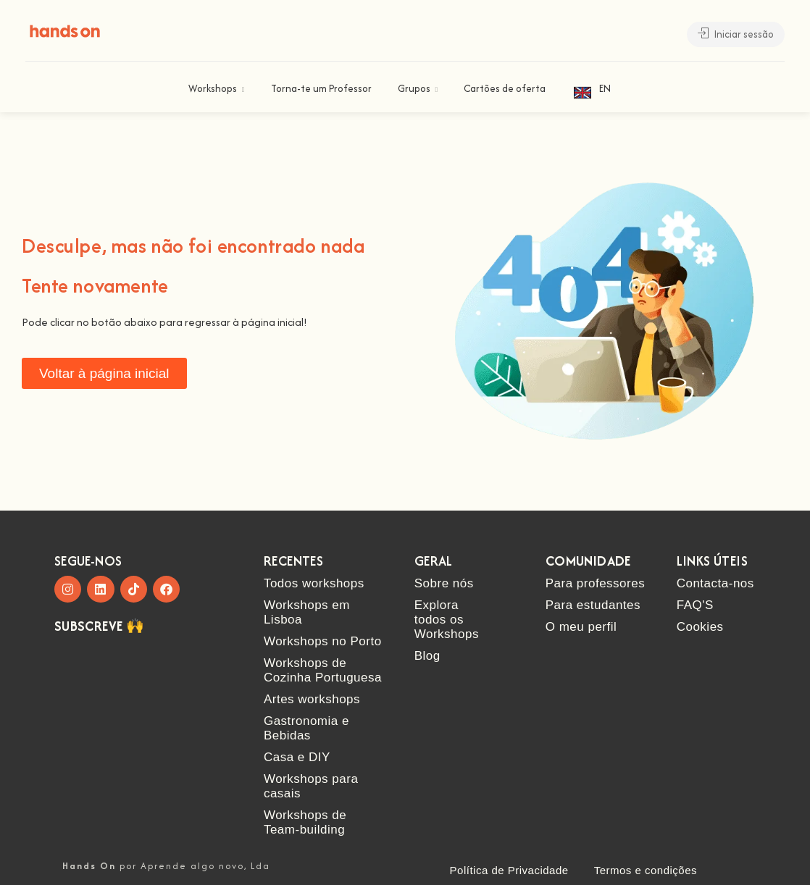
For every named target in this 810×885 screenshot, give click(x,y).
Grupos (414, 88)
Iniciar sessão (736, 34)
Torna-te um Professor (321, 88)
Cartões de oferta (505, 88)
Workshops (212, 88)
